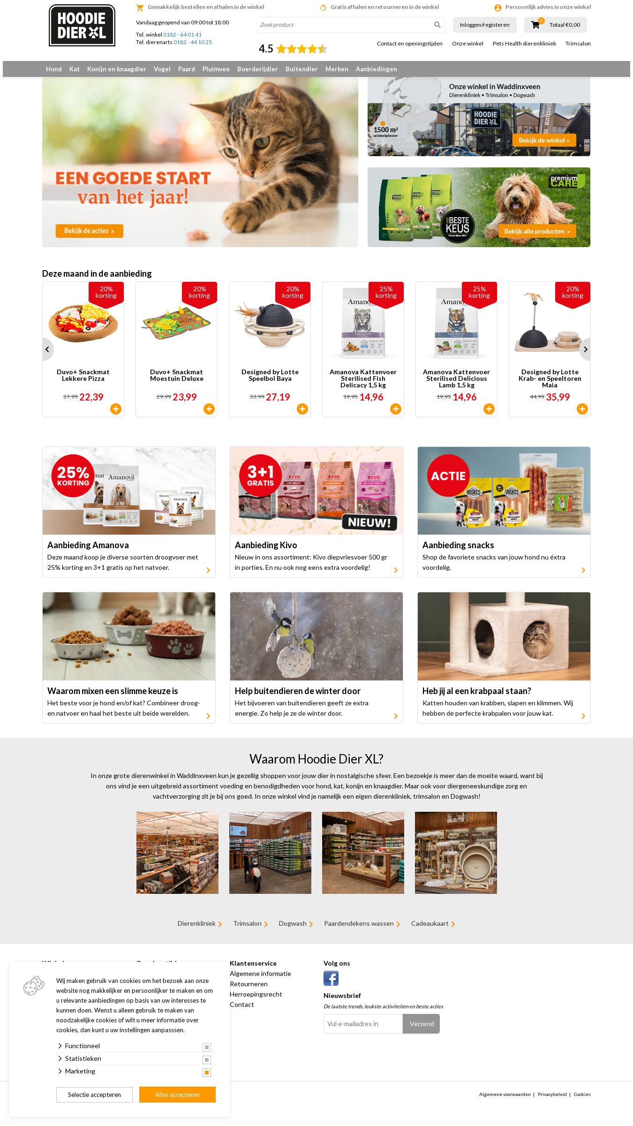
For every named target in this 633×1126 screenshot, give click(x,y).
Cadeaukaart (430, 931)
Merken (336, 69)
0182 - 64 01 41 (182, 34)
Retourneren (249, 991)
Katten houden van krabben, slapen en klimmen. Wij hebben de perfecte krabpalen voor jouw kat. (497, 715)
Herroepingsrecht (256, 1001)
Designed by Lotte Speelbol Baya (270, 382)
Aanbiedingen (376, 69)
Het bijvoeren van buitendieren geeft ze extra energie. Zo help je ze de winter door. (302, 715)
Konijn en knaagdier (116, 69)
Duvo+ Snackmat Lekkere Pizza (83, 382)
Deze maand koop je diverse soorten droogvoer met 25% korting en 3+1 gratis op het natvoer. (122, 569)
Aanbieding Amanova (88, 552)
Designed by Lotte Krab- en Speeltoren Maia (550, 385)
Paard (186, 69)
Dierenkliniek (197, 931)
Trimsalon (578, 43)
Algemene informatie (260, 980)
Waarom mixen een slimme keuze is (112, 698)
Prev (42, 356)
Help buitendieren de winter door (298, 698)
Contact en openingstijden (410, 43)
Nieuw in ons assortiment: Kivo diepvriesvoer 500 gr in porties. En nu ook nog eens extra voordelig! (311, 569)
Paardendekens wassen (359, 931)
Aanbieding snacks (458, 552)
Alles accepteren (177, 1094)
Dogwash (293, 931)
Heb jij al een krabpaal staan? (476, 698)
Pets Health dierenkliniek (524, 43)
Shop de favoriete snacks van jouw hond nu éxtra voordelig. (493, 569)
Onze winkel (467, 43)
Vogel (162, 69)
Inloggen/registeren (485, 24)
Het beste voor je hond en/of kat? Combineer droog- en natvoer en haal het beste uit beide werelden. (123, 715)
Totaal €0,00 (565, 25)
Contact (242, 1011)
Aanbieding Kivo (266, 552)
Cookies (582, 1101)
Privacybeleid (552, 1101)
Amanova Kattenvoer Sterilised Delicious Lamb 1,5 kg (456, 385)
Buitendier (302, 69)
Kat (74, 69)
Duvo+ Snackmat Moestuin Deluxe (176, 382)
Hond (54, 69)
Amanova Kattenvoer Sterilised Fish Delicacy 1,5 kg (363, 385)
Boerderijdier (257, 69)
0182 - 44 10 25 (192, 41)
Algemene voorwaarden (505, 1101)
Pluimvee (216, 69)
